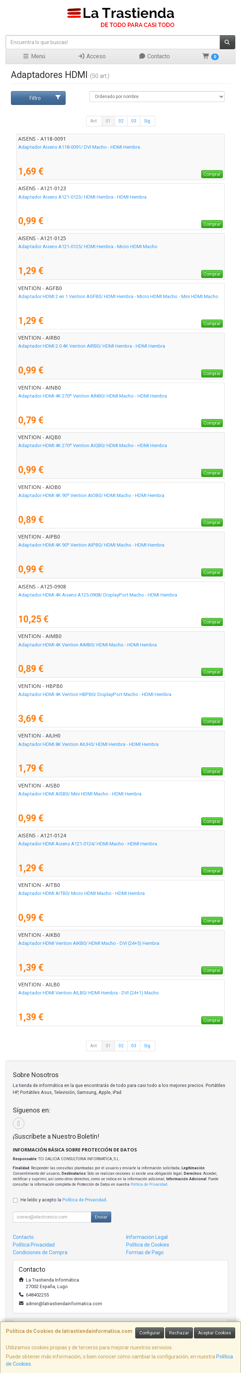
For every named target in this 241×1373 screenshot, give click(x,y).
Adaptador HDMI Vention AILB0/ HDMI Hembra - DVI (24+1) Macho (88, 992)
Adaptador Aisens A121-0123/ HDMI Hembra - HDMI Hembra (82, 197)
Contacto (154, 56)
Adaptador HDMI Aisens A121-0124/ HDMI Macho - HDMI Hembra (87, 843)
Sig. (147, 121)
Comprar (212, 174)
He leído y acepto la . (63, 1199)
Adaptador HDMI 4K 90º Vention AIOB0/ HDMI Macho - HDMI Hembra (91, 495)
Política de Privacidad (149, 1184)
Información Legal (147, 1237)
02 (121, 121)
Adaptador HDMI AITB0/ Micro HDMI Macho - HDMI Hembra (81, 893)
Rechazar (179, 1332)
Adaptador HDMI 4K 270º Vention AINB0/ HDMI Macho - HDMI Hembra (92, 396)
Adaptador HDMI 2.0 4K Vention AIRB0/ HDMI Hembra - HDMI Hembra (91, 346)
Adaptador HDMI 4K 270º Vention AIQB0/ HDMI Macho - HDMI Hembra (92, 445)
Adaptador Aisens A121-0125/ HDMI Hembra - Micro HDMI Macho (88, 246)
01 (108, 121)
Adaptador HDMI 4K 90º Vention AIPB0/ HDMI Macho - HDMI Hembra (91, 545)
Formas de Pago (145, 1252)
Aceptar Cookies (214, 1332)
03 (133, 121)
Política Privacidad (34, 1245)
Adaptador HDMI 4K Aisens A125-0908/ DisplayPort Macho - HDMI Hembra (97, 595)
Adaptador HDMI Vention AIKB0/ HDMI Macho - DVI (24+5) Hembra (88, 943)
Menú (33, 56)
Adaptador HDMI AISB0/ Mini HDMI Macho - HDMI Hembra (79, 794)
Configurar (149, 1332)
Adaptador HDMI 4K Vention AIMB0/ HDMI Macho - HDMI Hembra (87, 645)
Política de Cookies (147, 1245)
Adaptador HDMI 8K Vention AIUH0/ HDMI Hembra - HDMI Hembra (88, 744)
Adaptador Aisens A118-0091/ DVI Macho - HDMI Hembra (79, 147)
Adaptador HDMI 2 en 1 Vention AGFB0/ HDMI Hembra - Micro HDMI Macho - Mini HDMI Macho (118, 296)
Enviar (101, 1217)
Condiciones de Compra (40, 1252)
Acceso (92, 56)
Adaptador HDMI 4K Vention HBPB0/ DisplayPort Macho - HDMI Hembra (94, 694)
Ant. (94, 121)
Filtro (45, 97)
